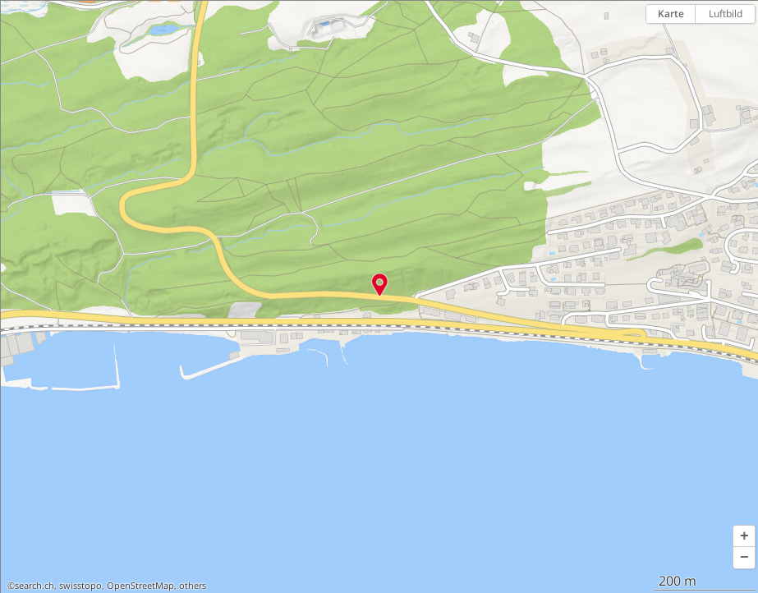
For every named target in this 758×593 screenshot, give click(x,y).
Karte (671, 14)
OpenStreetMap (140, 585)
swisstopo (80, 585)
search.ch (34, 585)
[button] (744, 536)
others (192, 585)
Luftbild (725, 14)
